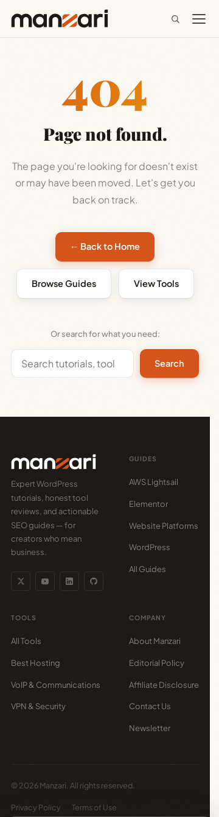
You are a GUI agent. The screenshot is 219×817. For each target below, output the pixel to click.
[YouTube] (45, 581)
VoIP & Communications (55, 685)
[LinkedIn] (69, 581)
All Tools (26, 641)
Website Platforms (163, 526)
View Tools (156, 283)
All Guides (147, 569)
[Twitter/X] (20, 581)
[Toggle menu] (199, 19)
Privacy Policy (36, 807)
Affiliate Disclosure (164, 685)
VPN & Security (38, 706)
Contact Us (150, 706)
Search (169, 363)
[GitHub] (93, 581)
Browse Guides (64, 283)
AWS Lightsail (153, 482)
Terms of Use (94, 807)
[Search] (175, 18)
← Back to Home (105, 246)
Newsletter (149, 728)
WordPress (149, 547)
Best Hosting (35, 663)
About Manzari (155, 641)
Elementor (148, 504)
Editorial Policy (156, 663)
